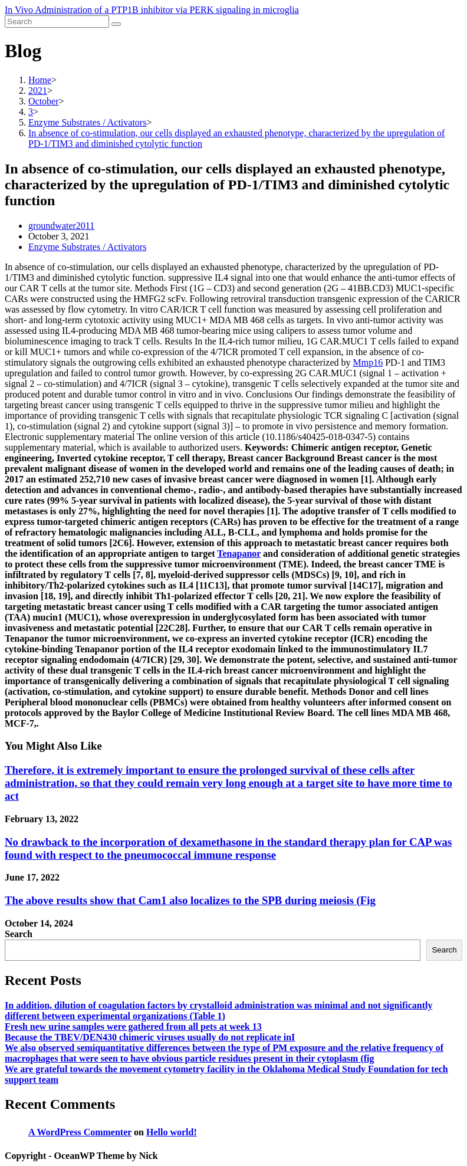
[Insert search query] (57, 21)
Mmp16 (368, 362)
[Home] (39, 80)
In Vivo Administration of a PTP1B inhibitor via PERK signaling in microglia (152, 10)
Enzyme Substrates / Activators (87, 247)
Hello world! (171, 1132)
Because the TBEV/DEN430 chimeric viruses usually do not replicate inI (150, 1037)
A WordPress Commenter (79, 1132)
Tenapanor (239, 553)
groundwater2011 (61, 226)
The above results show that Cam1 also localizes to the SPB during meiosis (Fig (190, 900)
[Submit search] (116, 24)
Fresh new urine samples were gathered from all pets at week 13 (133, 1027)
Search (18, 934)
